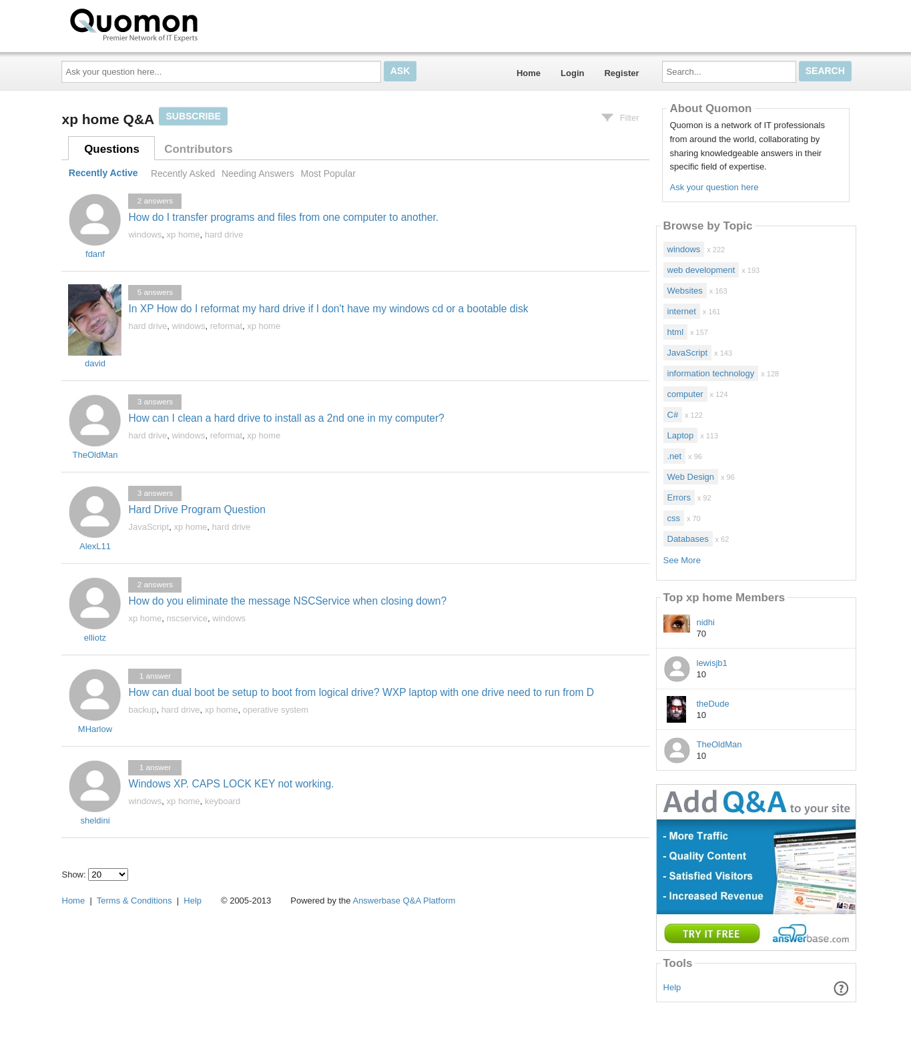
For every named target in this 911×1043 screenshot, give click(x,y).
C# (673, 415)
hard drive (224, 235)
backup (142, 710)
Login (572, 73)
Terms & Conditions (134, 901)
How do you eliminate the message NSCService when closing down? (287, 601)
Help (672, 987)
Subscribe (193, 116)
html (675, 332)
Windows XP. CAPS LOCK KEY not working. (231, 783)
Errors (679, 497)
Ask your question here (713, 187)
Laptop (680, 435)
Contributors (198, 149)
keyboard (222, 801)
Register (621, 73)
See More (682, 560)
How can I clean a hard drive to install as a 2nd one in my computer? (286, 418)
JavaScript (148, 527)
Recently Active (103, 173)
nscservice (187, 618)
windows (145, 235)
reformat (226, 326)
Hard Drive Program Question (196, 509)
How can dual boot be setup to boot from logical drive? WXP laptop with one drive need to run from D (361, 692)
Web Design (691, 477)
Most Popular (327, 173)
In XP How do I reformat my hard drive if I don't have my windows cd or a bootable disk (328, 308)
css (674, 518)
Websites (685, 291)
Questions (111, 149)
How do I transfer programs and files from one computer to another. (283, 217)
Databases (688, 539)
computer (685, 394)
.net (674, 456)
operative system (275, 710)
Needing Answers (258, 173)
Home (529, 73)
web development (701, 270)
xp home (183, 235)
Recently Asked (183, 173)
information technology (711, 373)
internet (681, 311)
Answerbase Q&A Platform (403, 901)
